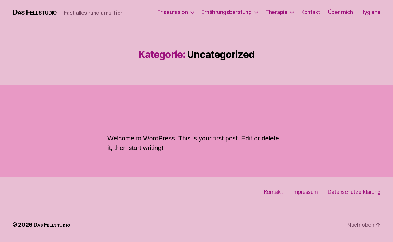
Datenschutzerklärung (354, 192)
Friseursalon (173, 12)
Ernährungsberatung (226, 12)
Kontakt (310, 12)
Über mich (340, 12)
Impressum (305, 192)
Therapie (276, 12)
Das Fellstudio (34, 12)
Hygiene (370, 12)
